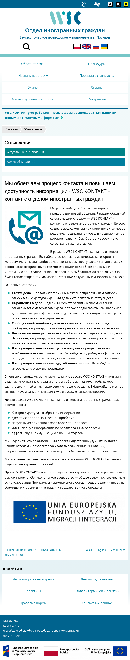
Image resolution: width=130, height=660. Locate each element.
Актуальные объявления (25, 152)
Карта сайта (11, 625)
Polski (88, 550)
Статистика (10, 620)
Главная (12, 129)
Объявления (33, 129)
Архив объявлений (21, 161)
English (101, 550)
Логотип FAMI (12, 635)
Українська (118, 550)
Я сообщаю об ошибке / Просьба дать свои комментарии (41, 630)
